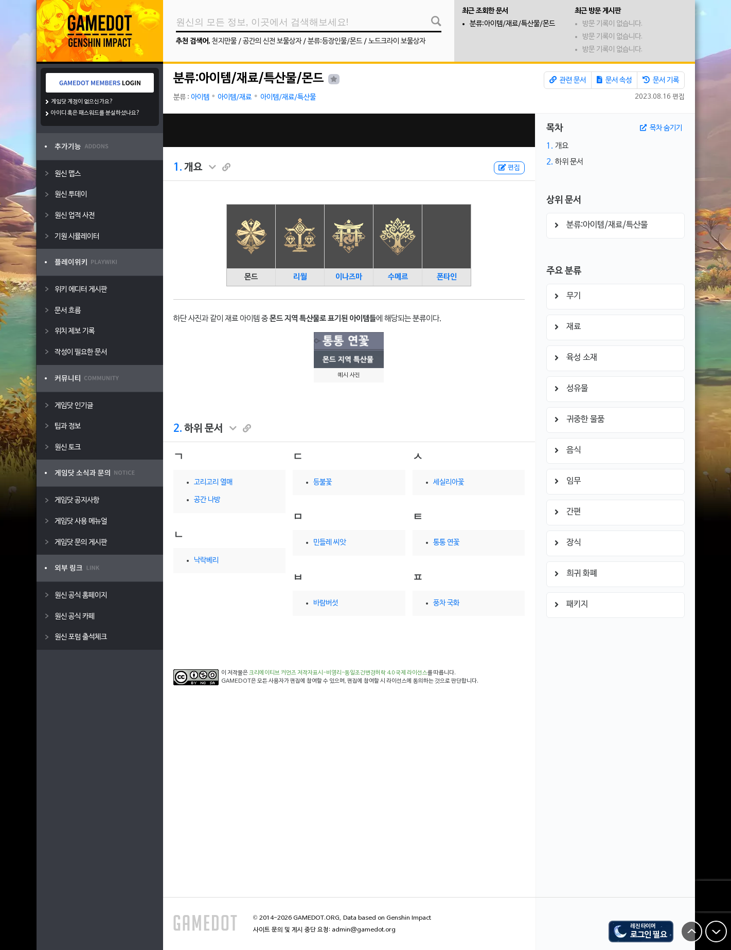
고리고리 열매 (213, 482)
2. (177, 428)
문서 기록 (661, 80)
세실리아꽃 (448, 482)
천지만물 (224, 41)
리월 (300, 277)
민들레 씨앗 (329, 542)
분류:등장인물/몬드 (335, 41)
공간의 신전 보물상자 (272, 41)
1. (177, 167)
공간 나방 (207, 500)
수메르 (398, 277)
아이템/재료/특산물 (288, 97)
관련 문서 (567, 80)
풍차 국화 (446, 603)
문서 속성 (614, 80)
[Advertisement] (349, 130)
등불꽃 (322, 482)
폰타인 (447, 277)
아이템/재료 (235, 97)
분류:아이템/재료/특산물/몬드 (512, 24)
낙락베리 (206, 560)
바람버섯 (325, 603)
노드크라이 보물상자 (396, 41)
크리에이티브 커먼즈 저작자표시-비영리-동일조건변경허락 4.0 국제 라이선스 (338, 673)
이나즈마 (348, 277)
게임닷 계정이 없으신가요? (82, 102)
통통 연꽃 (446, 542)
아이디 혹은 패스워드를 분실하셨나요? (95, 113)
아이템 (200, 97)
